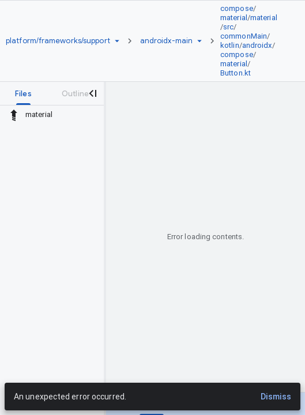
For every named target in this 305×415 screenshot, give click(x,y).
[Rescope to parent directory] (13, 114)
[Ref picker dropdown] (199, 41)
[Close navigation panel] (92, 93)
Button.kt (235, 73)
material (233, 17)
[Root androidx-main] (166, 41)
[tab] (23, 93)
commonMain (243, 36)
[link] (252, 41)
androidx (257, 45)
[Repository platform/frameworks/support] (57, 41)
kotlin (229, 45)
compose (236, 8)
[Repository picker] (117, 41)
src (228, 26)
